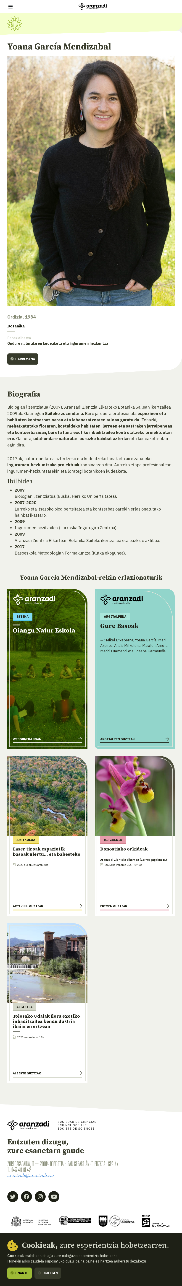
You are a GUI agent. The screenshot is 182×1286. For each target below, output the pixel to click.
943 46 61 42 (21, 1170)
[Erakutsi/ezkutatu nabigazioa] (10, 6)
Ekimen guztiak (113, 906)
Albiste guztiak (27, 1073)
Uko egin (48, 1273)
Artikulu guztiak (28, 906)
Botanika (17, 326)
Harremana (23, 359)
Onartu (20, 1273)
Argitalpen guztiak (117, 739)
